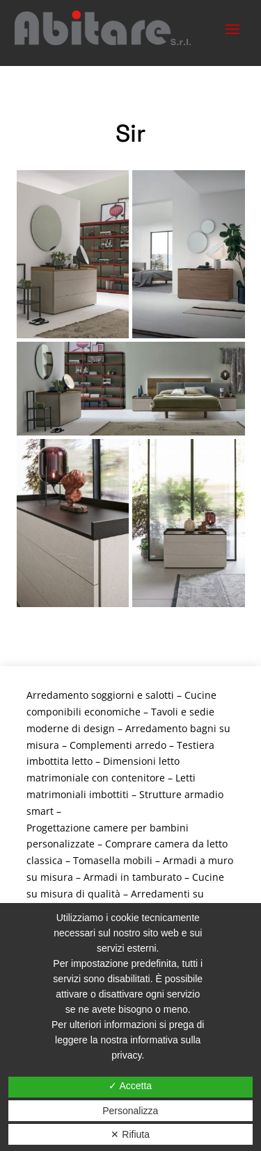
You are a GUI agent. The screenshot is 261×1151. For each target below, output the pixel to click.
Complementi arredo (118, 745)
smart (40, 811)
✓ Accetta (130, 1085)
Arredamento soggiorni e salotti (100, 695)
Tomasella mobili (112, 860)
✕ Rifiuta (130, 1134)
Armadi (102, 877)
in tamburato (151, 877)
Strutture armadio (181, 794)
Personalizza (130, 1110)
